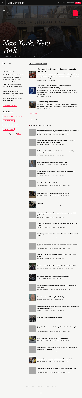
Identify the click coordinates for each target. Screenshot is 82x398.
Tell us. (19, 134)
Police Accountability (11, 125)
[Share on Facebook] (5, 63)
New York (19, 116)
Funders (54, 386)
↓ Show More (34, 113)
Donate (78, 2)
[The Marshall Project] (15, 3)
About (63, 3)
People (33, 386)
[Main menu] (2, 3)
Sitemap (47, 386)
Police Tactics (8, 129)
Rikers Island (8, 116)
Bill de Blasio (8, 121)
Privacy (40, 386)
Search (59, 3)
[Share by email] (10, 63)
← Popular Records (10, 105)
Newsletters (70, 3)
